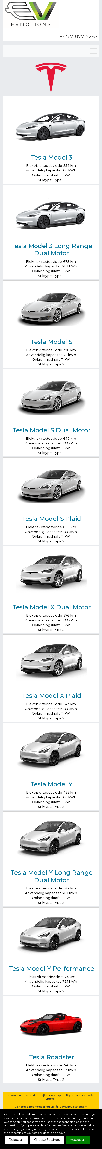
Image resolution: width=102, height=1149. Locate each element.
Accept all (78, 1139)
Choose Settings (47, 1139)
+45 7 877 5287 (78, 36)
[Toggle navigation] (93, 51)
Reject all (16, 1139)
